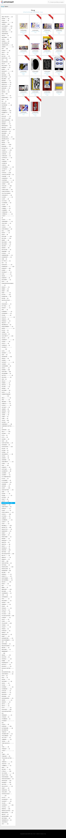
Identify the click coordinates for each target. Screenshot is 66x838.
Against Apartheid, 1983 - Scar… (35, 93)
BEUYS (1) (5, 90)
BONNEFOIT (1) (6, 112)
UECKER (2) (6, 769)
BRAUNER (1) (6, 133)
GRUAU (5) (5, 358)
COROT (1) (8, 216)
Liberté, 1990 (59, 92)
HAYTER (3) (7, 375)
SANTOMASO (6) (7, 673)
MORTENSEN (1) (7, 578)
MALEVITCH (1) (7, 529)
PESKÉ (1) (5, 606)
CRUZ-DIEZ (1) (6, 223)
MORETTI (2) (6, 576)
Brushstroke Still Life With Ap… (59, 52)
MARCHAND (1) (6, 536)
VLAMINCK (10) (7, 805)
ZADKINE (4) (4, 821)
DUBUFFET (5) (6, 277)
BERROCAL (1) (6, 84)
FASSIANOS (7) (6, 304)
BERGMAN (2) (6, 82)
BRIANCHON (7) (7, 137)
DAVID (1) (6, 232)
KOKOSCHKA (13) (7, 446)
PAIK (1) (5, 598)
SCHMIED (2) (7, 687)
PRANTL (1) (5, 628)
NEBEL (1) (5, 587)
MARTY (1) (6, 546)
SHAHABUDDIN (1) (7, 698)
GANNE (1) (5, 332)
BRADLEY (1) (6, 122)
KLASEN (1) (5, 439)
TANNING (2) (6, 739)
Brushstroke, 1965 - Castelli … (23, 73)
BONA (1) (4, 106)
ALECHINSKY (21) (7, 26)
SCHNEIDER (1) (6, 688)
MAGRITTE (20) (6, 527)
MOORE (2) (5, 572)
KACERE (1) (5, 422)
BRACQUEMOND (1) (7, 120)
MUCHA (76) (6, 581)
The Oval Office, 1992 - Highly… (59, 73)
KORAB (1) (5, 452)
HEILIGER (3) (6, 377)
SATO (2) (4, 675)
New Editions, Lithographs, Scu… (47, 73)
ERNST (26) (5, 290)
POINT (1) (6, 621)
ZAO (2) (5, 823)
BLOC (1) (5, 99)
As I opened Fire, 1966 (23, 51)
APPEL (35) (5, 39)
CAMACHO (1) (6, 152)
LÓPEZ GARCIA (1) (7, 512)
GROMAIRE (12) (7, 356)
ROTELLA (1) (6, 664)
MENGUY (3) (6, 557)
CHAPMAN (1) (8, 180)
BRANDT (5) (6, 123)
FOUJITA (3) (8, 317)
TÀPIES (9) (5, 741)
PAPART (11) (5, 602)
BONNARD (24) (6, 110)
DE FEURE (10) (7, 236)
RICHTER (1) (6, 657)
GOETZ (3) (5, 343)
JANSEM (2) (5, 409)
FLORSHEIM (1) (7, 313)
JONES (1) (5, 416)
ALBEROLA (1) (7, 22)
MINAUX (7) (6, 559)
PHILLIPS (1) (6, 610)
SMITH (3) (5, 703)
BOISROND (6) (7, 105)
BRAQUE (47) (6, 127)
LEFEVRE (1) (6, 486)
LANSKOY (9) (6, 467)
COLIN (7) (5, 204)
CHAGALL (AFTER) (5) (8, 174)
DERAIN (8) (5, 247)
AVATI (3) (5, 52)
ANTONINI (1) (6, 37)
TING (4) (5, 746)
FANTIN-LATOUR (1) (7, 301)
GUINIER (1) (6, 364)
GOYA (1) (6, 351)
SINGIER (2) (6, 702)
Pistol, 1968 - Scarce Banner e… (35, 114)
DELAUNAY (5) (6, 244)
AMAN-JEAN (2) (7, 31)
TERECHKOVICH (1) (8, 744)
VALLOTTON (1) (6, 775)
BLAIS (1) (6, 95)
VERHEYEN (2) (5, 790)
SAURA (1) (6, 679)
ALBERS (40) (5, 24)
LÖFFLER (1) (6, 508)
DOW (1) (6, 274)
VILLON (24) (6, 803)
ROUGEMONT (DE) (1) (7, 672)
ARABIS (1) (5, 41)
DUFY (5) (5, 281)
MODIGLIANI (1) (6, 568)
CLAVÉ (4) (5, 199)
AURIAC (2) (6, 50)
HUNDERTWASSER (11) (6, 395)
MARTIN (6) (6, 544)
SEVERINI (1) (6, 696)
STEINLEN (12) (8, 721)
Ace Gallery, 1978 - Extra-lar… (47, 93)
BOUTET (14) (6, 118)
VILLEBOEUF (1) (6, 799)
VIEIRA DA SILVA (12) (7, 794)
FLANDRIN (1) (7, 311)
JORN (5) (5, 418)
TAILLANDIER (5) (6, 735)
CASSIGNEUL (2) (8, 167)
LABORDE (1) (6, 459)
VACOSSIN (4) (8, 773)
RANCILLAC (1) (7, 634)
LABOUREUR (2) (7, 461)
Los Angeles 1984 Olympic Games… (23, 32)
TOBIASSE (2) (6, 756)
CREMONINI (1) (7, 221)
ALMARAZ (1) (6, 29)
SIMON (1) (7, 700)
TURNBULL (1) (6, 765)
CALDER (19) (7, 150)
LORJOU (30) (6, 514)
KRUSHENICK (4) (7, 454)
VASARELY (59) (6, 782)
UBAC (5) (5, 767)
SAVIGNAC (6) (7, 681)
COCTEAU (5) (6, 200)
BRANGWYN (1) (6, 125)
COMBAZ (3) (6, 208)
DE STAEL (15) (6, 238)
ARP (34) (5, 48)
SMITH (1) (5, 705)
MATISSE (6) (6, 551)
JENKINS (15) (5, 411)
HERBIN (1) (6, 382)
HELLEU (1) (6, 381)
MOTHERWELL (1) (7, 580)
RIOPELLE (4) (6, 658)
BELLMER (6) (5, 78)
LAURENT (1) (6, 474)
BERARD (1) (6, 80)
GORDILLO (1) (6, 345)
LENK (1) (5, 491)
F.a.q (45, 833)
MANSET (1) (5, 534)
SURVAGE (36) (6, 726)
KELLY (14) (6, 431)
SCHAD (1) (6, 685)
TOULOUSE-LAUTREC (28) (8, 759)
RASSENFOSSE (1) (7, 638)
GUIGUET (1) (8, 362)
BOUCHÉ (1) (6, 116)
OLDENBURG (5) (6, 593)
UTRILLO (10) (6, 771)
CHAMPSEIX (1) (6, 178)
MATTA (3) (6, 555)
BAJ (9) (4, 60)
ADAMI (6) (5, 18)
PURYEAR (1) (6, 630)
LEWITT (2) (5, 499)
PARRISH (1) (6, 604)
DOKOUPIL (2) (7, 264)
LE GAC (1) (5, 478)
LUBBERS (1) (6, 518)
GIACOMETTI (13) (7, 335)
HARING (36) (6, 369)
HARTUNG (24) (6, 371)
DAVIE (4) (5, 234)
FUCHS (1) (5, 330)
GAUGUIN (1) (6, 334)
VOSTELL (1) (5, 806)
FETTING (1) (6, 305)
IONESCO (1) (6, 403)
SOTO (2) (6, 707)
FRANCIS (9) (5, 319)
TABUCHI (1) (6, 731)
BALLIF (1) (5, 63)
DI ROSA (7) (6, 253)
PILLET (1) (5, 619)
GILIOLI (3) (5, 337)
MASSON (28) (6, 549)
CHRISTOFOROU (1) (7, 191)
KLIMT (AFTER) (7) (7, 442)
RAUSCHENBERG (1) (8, 640)
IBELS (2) (6, 397)
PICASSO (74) (6, 613)
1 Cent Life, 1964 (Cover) (59, 32)
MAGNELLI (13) (7, 525)
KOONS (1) (5, 450)
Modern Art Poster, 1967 (23, 113)
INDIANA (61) (6, 401)
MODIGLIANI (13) (7, 566)
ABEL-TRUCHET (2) (7, 16)
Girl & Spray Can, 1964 (35, 31)
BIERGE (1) (5, 91)
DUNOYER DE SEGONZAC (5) (8, 284)
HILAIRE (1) (6, 386)
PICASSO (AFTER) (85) (8, 615)
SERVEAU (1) (6, 692)
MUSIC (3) (5, 583)
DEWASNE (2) (6, 251)
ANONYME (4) (5, 33)
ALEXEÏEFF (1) (7, 28)
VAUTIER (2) (6, 784)
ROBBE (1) (5, 660)
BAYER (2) (5, 73)
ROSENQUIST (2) (7, 662)
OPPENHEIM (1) (7, 596)
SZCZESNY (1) (5, 730)
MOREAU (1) (6, 574)
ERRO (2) (6, 292)
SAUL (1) (5, 677)
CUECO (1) (5, 225)
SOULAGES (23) (6, 709)
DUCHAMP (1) (6, 279)
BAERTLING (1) (6, 58)
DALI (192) (6, 230)
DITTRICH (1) (6, 260)
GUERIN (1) (6, 360)
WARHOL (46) (6, 808)
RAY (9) (4, 642)
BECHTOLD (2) (6, 76)
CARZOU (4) (5, 165)
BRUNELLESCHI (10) (8, 138)
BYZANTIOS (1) (7, 148)
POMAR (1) (5, 625)
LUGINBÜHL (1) (7, 519)
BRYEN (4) (5, 142)
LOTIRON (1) (6, 516)
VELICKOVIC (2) (7, 786)
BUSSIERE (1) (6, 146)
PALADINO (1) (6, 600)
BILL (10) (4, 93)
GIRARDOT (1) (8, 339)
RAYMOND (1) (6, 643)
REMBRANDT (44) (8, 652)
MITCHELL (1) (6, 565)
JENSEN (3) (5, 412)
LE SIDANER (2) (6, 480)
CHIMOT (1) (6, 187)
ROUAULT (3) (6, 666)
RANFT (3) (5, 636)
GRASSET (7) (6, 352)
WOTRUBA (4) (6, 818)
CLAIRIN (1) (7, 197)
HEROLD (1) (6, 384)
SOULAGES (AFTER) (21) (7, 712)
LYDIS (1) (5, 523)
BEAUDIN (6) (6, 75)
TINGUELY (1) (6, 748)
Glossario (42, 833)
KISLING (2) (6, 433)
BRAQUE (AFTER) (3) (8, 129)
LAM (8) (5, 465)
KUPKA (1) (5, 456)
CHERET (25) (6, 183)
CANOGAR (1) (6, 155)
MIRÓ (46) (5, 561)
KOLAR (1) (5, 448)
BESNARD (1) (6, 88)
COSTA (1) (6, 219)
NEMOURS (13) (6, 589)
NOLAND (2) (6, 591)
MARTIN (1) (5, 542)
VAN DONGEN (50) (7, 776)
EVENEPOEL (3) (6, 296)
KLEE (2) (4, 441)
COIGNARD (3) (6, 202)
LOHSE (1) (6, 510)
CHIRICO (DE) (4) (7, 189)
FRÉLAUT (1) (5, 322)
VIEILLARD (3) (6, 791)
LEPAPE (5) (6, 493)
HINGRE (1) (5, 388)
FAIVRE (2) (5, 298)
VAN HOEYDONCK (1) (8, 778)
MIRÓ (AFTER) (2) (7, 563)
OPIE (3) (5, 595)
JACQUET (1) (6, 407)
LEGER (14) (6, 487)
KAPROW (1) (5, 429)
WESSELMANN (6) (7, 816)
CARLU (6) (5, 159)
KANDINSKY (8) (7, 424)
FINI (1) (5, 309)
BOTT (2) (5, 114)
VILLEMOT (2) (6, 801)
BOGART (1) (6, 103)
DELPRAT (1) (6, 245)
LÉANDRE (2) (6, 484)
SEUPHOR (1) (6, 694)
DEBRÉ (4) (5, 240)
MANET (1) (6, 533)
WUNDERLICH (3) (6, 820)
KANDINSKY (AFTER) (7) (8, 426)
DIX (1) (4, 262)
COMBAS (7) (6, 206)
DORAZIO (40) (6, 268)
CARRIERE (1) (6, 161)
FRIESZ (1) (8, 328)
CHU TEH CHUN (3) (6, 193)
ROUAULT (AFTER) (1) (8, 669)
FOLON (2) (6, 315)
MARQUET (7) (6, 540)
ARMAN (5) (8, 46)
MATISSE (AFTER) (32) (8, 553)
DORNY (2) (6, 270)
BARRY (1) (5, 69)
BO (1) (4, 101)
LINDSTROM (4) (6, 506)
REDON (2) (5, 647)
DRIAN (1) (7, 275)
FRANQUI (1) (6, 320)
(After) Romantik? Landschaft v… (35, 52)
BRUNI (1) (5, 140)
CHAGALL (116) (6, 172)
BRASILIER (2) (6, 131)
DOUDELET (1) (6, 272)
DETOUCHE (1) (6, 249)
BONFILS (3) (6, 108)
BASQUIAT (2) (7, 71)
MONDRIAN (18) (6, 570)
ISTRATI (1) (6, 405)
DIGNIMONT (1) (7, 257)
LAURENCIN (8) (6, 471)
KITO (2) (5, 437)
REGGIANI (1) (6, 649)
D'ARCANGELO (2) (7, 229)
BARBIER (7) (6, 67)
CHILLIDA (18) (7, 185)
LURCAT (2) (5, 521)
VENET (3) (5, 788)
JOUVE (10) (5, 420)
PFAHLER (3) (6, 608)
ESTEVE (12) (6, 294)
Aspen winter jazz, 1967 (47, 51)
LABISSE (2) (5, 457)
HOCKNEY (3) (6, 390)
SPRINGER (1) (7, 715)
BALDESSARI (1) (6, 61)
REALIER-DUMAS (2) (8, 645)
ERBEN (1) (5, 289)
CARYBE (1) (4, 163)
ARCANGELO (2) (5, 43)
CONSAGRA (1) (6, 212)
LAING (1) (5, 463)
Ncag (2, 6)
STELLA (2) (5, 724)
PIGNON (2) (6, 617)
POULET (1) (6, 626)
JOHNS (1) (5, 414)
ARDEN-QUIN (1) (7, 44)
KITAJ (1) (4, 435)
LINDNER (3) (6, 504)
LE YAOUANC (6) (6, 482)
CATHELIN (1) (6, 168)
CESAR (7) (6, 170)
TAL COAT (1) (6, 737)
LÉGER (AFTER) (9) (7, 489)
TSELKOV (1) (6, 763)
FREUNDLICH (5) (6, 324)
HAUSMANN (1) (6, 373)
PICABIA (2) (6, 611)
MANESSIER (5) (6, 531)
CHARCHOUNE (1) (7, 182)
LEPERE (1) (7, 495)
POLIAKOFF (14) (7, 623)
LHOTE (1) (5, 501)
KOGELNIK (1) (6, 444)
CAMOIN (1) (6, 153)
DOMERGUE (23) (8, 266)
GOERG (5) (6, 341)
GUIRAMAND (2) (6, 366)
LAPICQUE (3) (6, 469)
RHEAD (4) (6, 655)
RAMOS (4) (5, 632)
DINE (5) (4, 259)
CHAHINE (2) (6, 176)
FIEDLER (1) (6, 307)
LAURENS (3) (6, 472)
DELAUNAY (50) (6, 242)
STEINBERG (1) (6, 718)
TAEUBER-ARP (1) (7, 733)
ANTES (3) (5, 35)
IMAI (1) (6, 399)
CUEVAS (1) (6, 227)
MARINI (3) (6, 538)
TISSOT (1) (8, 751)
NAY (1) (6, 585)
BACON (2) (6, 56)
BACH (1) (5, 54)
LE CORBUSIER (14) (6, 476)
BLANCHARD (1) (6, 97)
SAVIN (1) (5, 683)
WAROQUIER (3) (7, 812)
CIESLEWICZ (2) (7, 195)
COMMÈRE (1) (6, 210)
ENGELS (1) (5, 287)
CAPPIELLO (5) (7, 157)
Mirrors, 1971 (35, 72)
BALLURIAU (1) (6, 65)
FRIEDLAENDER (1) (7, 326)
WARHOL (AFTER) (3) (7, 810)
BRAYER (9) (5, 135)
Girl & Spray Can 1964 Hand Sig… (47, 32)
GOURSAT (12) (7, 348)
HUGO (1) (6, 392)
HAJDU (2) (5, 367)
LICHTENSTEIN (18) (7, 503)
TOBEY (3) (5, 754)
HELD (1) (4, 379)
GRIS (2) (4, 354)
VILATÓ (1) (5, 797)
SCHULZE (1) (6, 690)
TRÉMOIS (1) (7, 761)
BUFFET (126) (6, 144)
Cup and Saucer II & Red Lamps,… (23, 93)
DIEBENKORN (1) (7, 255)
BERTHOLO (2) (6, 86)
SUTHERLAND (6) (7, 728)
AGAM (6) (5, 20)
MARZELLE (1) (6, 548)
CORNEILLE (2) (7, 214)
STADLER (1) (5, 717)
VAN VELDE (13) (6, 780)
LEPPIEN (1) (5, 497)
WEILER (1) (5, 814)
